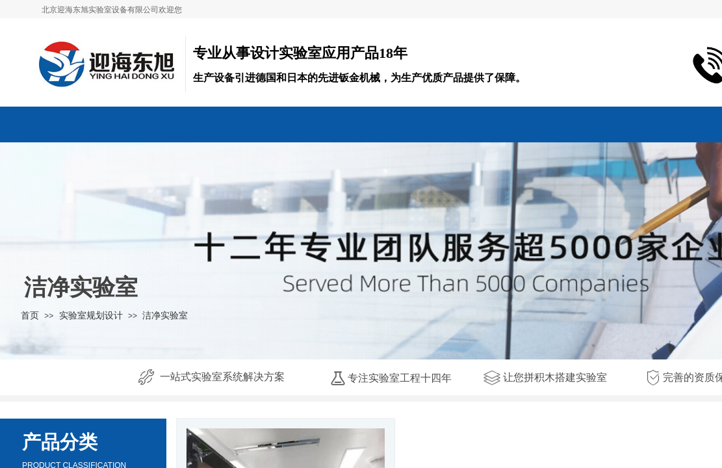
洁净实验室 (165, 315)
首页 (30, 315)
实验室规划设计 (91, 315)
